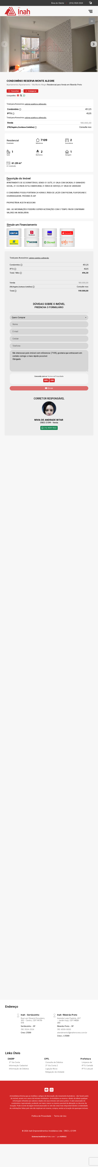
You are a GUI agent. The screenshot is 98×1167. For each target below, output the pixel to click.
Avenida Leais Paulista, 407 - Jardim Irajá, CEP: (69, 1028)
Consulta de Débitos (54, 1070)
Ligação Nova (51, 1077)
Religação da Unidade (54, 1080)
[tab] (92, 21)
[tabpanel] (49, 48)
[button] (90, 2)
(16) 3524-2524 (27, 1037)
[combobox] (49, 325)
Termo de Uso (60, 1124)
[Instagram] (51, 1098)
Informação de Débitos (19, 1077)
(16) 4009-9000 (64, 1037)
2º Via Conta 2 (51, 1073)
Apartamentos (13, 93)
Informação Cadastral (18, 1073)
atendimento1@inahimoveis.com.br (72, 1041)
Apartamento (24, 93)
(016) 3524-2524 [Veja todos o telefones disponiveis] (76, 3)
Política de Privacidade (41, 1124)
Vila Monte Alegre (39, 93)
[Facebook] (46, 1098)
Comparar (30, 99)
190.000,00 (85, 131)
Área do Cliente (57, 3)
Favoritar (13, 99)
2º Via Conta (14, 1070)
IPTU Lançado (88, 1077)
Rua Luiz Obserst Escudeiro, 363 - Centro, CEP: (33, 1028)
